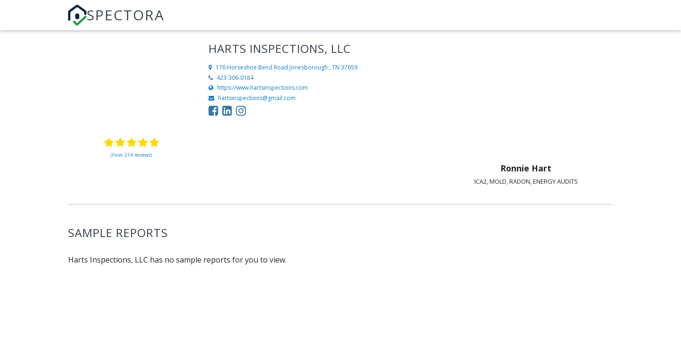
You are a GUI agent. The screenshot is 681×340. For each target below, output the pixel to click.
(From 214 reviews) (131, 155)
